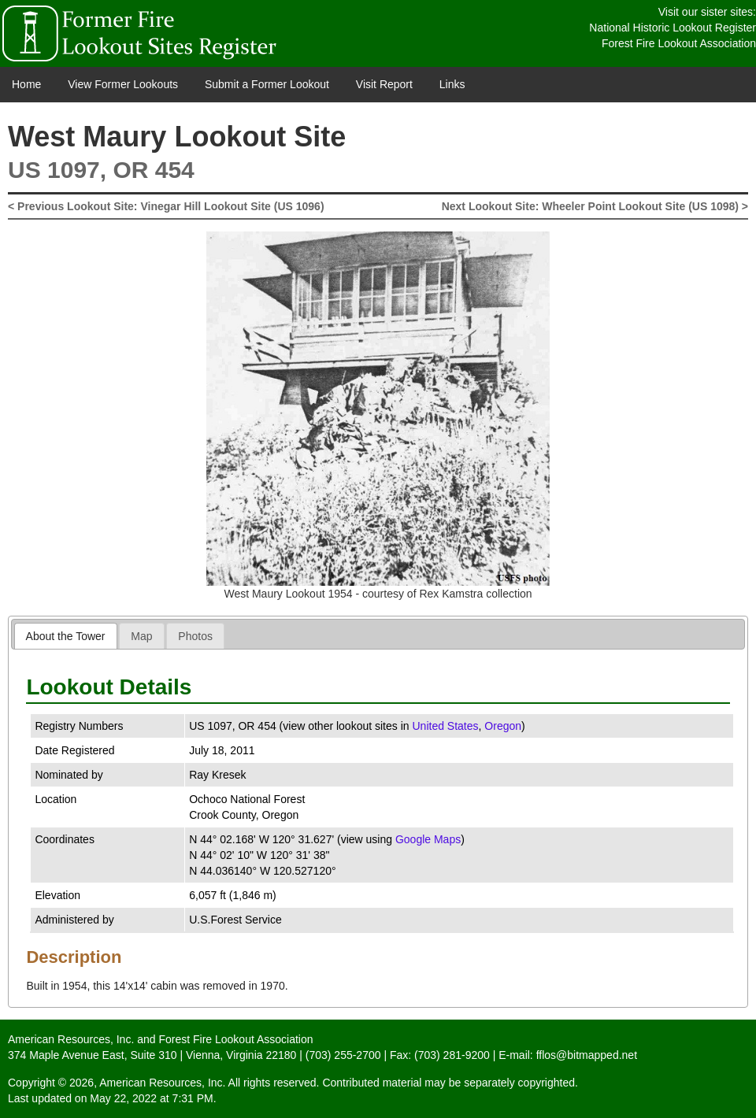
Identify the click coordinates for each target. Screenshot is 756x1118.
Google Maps (428, 839)
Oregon (502, 726)
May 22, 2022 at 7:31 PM (151, 1098)
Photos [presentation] (195, 636)
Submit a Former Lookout (267, 84)
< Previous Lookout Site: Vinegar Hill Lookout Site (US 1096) (166, 206)
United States (445, 726)
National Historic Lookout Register (672, 27)
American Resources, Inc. (71, 1039)
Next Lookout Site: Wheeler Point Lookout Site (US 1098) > (595, 206)
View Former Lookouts (123, 84)
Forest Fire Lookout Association (679, 43)
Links (452, 84)
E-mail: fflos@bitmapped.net (567, 1055)
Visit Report (384, 84)
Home (26, 84)
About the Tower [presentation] (66, 636)
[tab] (65, 636)
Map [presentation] (141, 636)
